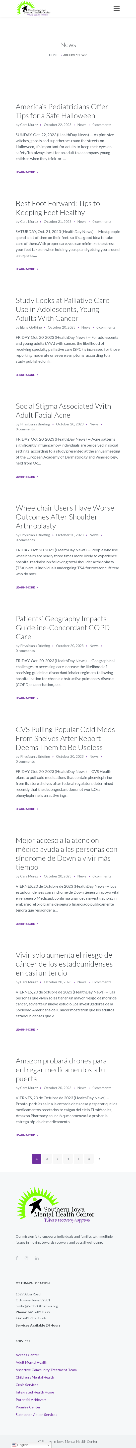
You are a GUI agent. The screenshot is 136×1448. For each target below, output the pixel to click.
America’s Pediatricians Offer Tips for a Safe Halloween (62, 111)
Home (53, 55)
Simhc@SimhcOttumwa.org (37, 1306)
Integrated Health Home (35, 1392)
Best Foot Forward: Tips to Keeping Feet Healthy (58, 208)
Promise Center (28, 1407)
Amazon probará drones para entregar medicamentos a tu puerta (61, 1069)
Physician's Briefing (35, 424)
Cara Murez (29, 124)
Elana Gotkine (31, 327)
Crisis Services (27, 1385)
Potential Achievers (31, 1399)
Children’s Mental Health (35, 1377)
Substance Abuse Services (36, 1414)
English (20, 1445)
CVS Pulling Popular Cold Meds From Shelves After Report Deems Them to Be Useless (65, 738)
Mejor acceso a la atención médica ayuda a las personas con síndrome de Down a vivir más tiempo (66, 853)
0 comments (102, 124)
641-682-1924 (34, 1318)
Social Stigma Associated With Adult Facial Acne (63, 410)
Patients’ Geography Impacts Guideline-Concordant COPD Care (63, 627)
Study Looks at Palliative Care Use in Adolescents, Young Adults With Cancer (63, 308)
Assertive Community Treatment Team (46, 1370)
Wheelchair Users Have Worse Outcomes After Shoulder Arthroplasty (65, 516)
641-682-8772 (39, 1312)
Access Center (27, 1355)
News (81, 124)
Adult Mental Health (31, 1362)
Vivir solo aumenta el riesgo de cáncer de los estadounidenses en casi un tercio (64, 963)
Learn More (25, 172)
